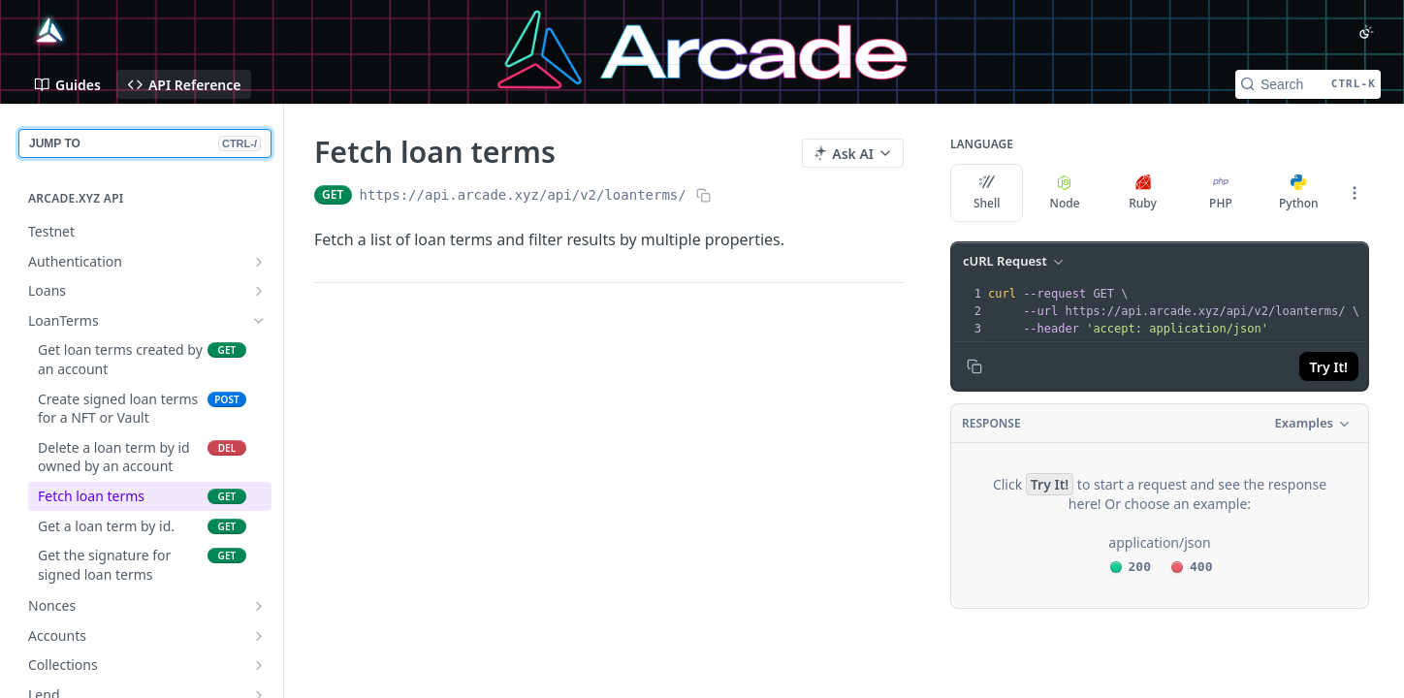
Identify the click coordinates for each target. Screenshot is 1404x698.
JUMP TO (145, 143)
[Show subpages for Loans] (259, 291)
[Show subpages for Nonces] (259, 606)
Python (1299, 192)
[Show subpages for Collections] (259, 665)
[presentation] (1176, 311)
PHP (1220, 192)
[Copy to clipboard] (974, 366)
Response (991, 423)
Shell (987, 192)
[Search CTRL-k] (1308, 84)
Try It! (1329, 367)
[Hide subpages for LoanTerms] (259, 321)
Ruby (1143, 192)
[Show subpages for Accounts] (259, 636)
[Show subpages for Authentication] (259, 262)
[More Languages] (1354, 192)
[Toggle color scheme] (1366, 32)
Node (1065, 192)
